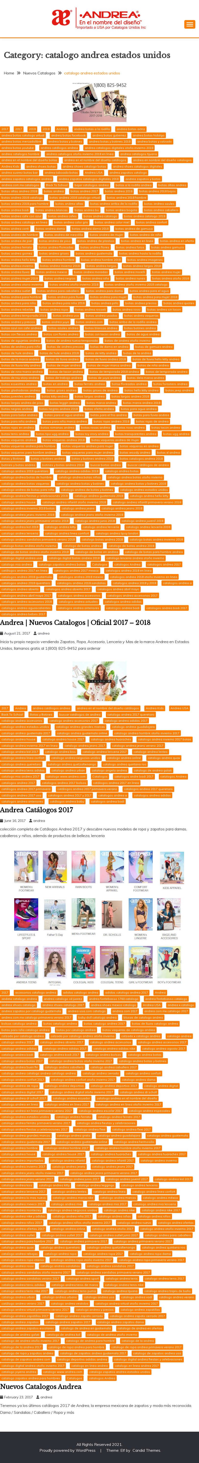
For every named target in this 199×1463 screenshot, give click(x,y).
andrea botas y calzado (154, 141)
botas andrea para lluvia (65, 297)
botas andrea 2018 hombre (126, 197)
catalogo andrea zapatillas (140, 1309)
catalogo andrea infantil (67, 1160)
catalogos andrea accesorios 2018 (26, 601)
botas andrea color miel (112, 222)
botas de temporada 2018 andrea (114, 371)
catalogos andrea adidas (123, 601)
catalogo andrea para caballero (168, 1235)
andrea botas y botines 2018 (109, 141)
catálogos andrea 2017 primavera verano (87, 789)
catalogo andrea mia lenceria (154, 1204)
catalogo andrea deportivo (64, 1086)
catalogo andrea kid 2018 (19, 527)
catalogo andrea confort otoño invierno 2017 (83, 1079)
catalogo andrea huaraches (111, 739)
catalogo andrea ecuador (71, 1098)
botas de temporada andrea (166, 371)
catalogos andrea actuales (78, 601)
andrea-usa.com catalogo (87, 1011)
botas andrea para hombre (21, 297)
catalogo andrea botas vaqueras (25, 483)
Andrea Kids (10, 166)
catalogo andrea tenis (122, 1278)
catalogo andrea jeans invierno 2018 (27, 514)
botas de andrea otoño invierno (127, 340)
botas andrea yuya (55, 322)
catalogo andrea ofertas (176, 1222)
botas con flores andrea (61, 334)
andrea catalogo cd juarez (63, 999)
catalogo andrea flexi (90, 1129)
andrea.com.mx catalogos (20, 185)
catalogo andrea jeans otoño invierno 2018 (92, 514)
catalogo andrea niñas (114, 1216)
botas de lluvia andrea (62, 359)
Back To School (57, 185)
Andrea (61, 129)
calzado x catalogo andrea (140, 1036)
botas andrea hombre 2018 (101, 260)
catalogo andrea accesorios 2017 (73, 720)
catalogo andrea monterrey (21, 1210)
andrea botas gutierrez (109, 135)
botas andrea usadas (101, 315)
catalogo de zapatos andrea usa (157, 1353)
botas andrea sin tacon (164, 309)
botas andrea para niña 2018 (64, 303)
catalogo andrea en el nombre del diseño (127, 1098)
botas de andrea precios (65, 346)
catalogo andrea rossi (17, 1266)
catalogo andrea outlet (18, 1235)
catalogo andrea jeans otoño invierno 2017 (32, 1173)
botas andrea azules (159, 203)
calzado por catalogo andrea (22, 1036)
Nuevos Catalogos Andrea (42, 1387)
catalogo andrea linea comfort (67, 533)
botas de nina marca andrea (22, 371)
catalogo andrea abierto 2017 (61, 1042)
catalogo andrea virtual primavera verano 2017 (35, 1309)
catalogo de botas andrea (82, 546)
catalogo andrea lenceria (101, 527)
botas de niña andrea (153, 365)
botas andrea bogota (121, 210)
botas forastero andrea (170, 384)
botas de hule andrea (17, 353)
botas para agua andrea (139, 409)
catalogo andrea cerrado (101, 1073)
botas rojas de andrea (152, 421)
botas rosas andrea (95, 427)
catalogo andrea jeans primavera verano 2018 (34, 521)
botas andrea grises (54, 253)
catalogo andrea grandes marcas (80, 727)
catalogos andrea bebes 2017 (23, 614)
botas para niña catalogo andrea (25, 1030)
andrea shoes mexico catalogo (113, 1005)
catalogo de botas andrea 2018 (131, 546)
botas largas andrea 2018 (130, 396)
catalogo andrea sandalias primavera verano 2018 (38, 539)
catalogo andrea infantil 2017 (113, 1160)
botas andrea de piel (16, 241)
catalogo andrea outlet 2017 (62, 1235)
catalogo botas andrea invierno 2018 (156, 539)
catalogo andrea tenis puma (75, 1291)
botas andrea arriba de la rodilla (113, 203)
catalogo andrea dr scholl (138, 1092)
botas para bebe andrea (19, 415)
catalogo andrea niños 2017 (21, 1222)
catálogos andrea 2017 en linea (24, 570)
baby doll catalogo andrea (97, 1017)
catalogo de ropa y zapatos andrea (27, 1353)
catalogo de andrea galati (153, 770)
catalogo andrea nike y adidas (23, 1216)
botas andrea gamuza (167, 247)
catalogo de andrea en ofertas (140, 1328)
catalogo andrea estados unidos (144, 490)
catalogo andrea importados (22, 1160)
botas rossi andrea (131, 427)
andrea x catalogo (181, 1005)
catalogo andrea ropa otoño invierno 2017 (81, 1260)
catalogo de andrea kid (63, 1334)
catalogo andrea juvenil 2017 (127, 1179)
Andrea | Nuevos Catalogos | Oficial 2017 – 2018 (77, 623)
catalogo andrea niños (154, 1216)
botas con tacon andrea (102, 334)
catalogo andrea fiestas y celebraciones (106, 1123)
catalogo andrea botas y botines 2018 (138, 483)
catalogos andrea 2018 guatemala (26, 577)
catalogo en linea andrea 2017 (137, 1365)
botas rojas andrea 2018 (111, 421)
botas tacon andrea (165, 427)
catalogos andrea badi (122, 608)
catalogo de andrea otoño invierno (112, 1334)
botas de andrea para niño (20, 346)
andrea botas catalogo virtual (22, 135)
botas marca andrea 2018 (141, 403)
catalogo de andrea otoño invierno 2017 (30, 1341)
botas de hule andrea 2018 (59, 353)
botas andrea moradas (91, 272)
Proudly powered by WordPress (68, 1450)
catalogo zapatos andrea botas (62, 564)
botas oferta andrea (99, 409)
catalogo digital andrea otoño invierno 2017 (32, 1365)
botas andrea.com (89, 322)
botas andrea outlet (15, 291)
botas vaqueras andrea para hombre (28, 446)
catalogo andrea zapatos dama (120, 1322)
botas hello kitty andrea (141, 390)
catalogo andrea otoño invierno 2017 (166, 1229)
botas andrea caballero (161, 210)
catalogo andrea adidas (19, 1048)
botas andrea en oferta (177, 241)
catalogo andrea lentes (151, 752)
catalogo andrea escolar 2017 (100, 1111)
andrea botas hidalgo (148, 135)
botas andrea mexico (51, 272)
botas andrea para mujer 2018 (155, 297)
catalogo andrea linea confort (22, 758)
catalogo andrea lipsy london (117, 533)
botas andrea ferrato (16, 247)
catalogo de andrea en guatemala (86, 1328)
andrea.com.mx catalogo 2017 (166, 1011)
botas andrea (54, 191)
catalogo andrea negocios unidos (75, 758)
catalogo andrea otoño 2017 (112, 1229)
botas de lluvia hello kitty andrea (156, 359)
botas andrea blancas (52, 210)
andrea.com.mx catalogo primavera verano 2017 (36, 1017)
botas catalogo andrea (60, 1023)
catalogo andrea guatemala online (82, 733)
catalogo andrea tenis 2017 (164, 1278)
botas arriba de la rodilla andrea (133, 322)
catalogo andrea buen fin (19, 1067)
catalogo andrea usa (99, 1297)
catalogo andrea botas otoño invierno (135, 477)
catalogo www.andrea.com (66, 776)
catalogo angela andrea (109, 770)
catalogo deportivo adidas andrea (82, 1359)
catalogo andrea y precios (95, 1309)
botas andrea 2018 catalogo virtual (75, 197)
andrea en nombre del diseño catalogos (162, 160)
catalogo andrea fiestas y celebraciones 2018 (34, 496)
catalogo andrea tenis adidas (23, 770)
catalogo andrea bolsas (103, 1054)
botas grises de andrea (100, 390)
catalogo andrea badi (17, 1054)
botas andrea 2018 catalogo (22, 197)
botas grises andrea (61, 390)
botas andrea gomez (16, 253)
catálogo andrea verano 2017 (22, 1303)
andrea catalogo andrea (19, 999)
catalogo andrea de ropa (19, 1086)
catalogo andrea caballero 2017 (113, 1067)
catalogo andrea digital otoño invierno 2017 (81, 1092)
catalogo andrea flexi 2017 (131, 1129)
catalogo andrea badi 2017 (59, 1054)
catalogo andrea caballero (64, 1067)
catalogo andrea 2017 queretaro (130, 714)
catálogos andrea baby (67, 801)
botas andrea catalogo (100, 216)
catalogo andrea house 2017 (63, 739)
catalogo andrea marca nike (73, 1197)
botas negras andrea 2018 (58, 409)
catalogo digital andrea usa (21, 558)
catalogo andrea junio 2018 (95, 521)
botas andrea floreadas (56, 247)
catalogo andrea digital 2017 (22, 1092)
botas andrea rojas (54, 309)
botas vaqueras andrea (18, 440)
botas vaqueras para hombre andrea (28, 452)
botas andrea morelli (130, 272)
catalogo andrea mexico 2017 (22, 1204)
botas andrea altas (69, 203)
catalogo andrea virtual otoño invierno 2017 (126, 1303)
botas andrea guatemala (94, 253)
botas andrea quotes (178, 303)
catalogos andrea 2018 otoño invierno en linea (143, 577)
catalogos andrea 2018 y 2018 (134, 583)
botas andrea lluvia (15, 272)
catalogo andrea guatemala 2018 (99, 496)
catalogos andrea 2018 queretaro (25, 583)
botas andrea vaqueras (141, 315)
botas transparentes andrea (135, 434)
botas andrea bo (87, 210)
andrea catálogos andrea (59, 148)
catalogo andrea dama (138, 1079)
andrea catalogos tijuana (138, 154)
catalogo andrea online (124, 758)
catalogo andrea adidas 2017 (126, 720)
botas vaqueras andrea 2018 (64, 440)
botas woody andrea (135, 452)
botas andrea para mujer (108, 297)
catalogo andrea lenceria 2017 (105, 752)
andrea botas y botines (65, 141)
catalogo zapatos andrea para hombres (30, 1378)
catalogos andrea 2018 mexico (81, 577)
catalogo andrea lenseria (19, 533)
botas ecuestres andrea (19, 384)
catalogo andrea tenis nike (124, 1285)
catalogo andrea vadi (136, 1297)
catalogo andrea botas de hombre (26, 477)
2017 (4, 129)
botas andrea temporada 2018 (23, 315)
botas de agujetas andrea (20, 340)
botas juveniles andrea (18, 396)
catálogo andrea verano (176, 1297)
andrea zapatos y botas (143, 179)
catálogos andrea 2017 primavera (25, 789)
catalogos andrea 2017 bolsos (64, 783)
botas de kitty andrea (101, 353)
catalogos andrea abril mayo (118, 589)
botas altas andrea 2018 (19, 191)
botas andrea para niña (18, 303)
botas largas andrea (90, 396)
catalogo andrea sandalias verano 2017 (30, 1278)
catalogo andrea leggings (95, 1185)
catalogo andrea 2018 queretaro (25, 471)
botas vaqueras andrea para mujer (87, 446)
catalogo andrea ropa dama (150, 1254)
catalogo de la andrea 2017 (21, 1347)
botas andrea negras (60, 278)
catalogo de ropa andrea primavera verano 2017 (146, 1347)
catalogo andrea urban (68, 770)
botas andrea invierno (17, 266)
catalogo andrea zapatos (20, 1322)
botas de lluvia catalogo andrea (155, 1023)
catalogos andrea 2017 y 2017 (69, 795)
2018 (32, 129)
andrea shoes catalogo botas (84, 166)
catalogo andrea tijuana (120, 1291)
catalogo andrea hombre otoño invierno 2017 (146, 733)
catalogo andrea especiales (149, 1111)
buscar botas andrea (105, 465)
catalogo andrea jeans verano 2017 (137, 745)
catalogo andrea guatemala (167, 1135)
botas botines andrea (140, 328)
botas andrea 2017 (84, 191)
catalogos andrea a (177, 583)
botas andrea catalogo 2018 (144, 216)
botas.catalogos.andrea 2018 (141, 458)
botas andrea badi (15, 210)
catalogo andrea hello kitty (149, 496)
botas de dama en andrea (109, 346)
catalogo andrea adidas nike (114, 1048)
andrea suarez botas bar (19, 172)
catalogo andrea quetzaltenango (72, 764)
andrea (44, 633)
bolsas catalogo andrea (19, 1023)
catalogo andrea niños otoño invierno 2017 (80, 1222)
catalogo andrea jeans (78, 508)
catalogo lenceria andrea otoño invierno (135, 558)
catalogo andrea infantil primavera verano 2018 (147, 502)
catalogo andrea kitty (60, 527)
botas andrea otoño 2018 (170, 278)
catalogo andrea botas (122, 471)
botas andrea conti (15, 228)
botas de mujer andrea (64, 365)
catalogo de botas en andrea (96, 552)
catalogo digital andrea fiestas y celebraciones (148, 1359)
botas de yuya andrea (104, 378)
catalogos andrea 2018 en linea (128, 570)
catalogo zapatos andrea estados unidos (119, 1372)
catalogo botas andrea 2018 (102, 539)
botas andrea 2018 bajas (157, 191)
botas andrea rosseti (90, 309)
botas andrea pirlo (104, 303)
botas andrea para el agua (149, 291)
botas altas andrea (172, 185)
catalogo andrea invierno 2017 (23, 1166)
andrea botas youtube (17, 148)
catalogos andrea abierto (20, 589)
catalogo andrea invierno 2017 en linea (29, 745)
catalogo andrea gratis (73, 1135)
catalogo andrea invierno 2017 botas (164, 739)
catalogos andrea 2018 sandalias (81, 583)
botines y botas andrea (18, 465)
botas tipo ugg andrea (52, 434)
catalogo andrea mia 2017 (107, 1204)
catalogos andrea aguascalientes (26, 608)
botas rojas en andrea (17, 427)
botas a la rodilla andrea (133, 185)
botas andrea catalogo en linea (24, 222)
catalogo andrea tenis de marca (74, 1285)
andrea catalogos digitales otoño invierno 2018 (119, 148)
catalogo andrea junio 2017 (79, 1179)
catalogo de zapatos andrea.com (25, 1359)
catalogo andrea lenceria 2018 (148, 527)
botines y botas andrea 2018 (63, 465)
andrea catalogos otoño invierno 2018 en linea (79, 154)
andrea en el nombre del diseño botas (29, 160)
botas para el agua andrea (64, 415)
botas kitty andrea (55, 396)
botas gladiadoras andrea (20, 390)
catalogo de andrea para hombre (90, 1341)
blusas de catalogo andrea (143, 1017)
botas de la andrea (137, 353)
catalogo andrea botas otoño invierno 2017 (81, 1061)
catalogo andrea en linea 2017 (67, 1104)
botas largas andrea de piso (22, 403)
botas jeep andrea (179, 390)
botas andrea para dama (104, 291)
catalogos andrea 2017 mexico (76, 570)
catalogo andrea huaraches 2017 (162, 1154)
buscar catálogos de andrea (148, 465)
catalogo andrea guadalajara (133, 727)
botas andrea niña (95, 278)
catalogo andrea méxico (160, 1197)
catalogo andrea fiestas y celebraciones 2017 (34, 1129)
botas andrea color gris (71, 222)
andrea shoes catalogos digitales (137, 166)
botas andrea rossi (126, 309)
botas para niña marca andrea (65, 421)
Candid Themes (146, 1450)
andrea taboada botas (61, 172)
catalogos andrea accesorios (79, 595)
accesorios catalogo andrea (35, 992)
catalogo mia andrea (16, 564)
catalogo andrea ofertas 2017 (23, 1229)
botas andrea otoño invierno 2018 (74, 284)
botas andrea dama (50, 228)
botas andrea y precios (18, 322)
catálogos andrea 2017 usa (21, 795)
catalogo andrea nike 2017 (161, 1210)
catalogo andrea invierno (159, 1160)
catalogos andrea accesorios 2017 (132, 595)
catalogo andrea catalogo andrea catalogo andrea (38, 1073)
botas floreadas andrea (129, 384)
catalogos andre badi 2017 (133, 776)
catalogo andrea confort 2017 (22, 1079)
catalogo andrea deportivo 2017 (114, 1086)
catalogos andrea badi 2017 (166, 608)
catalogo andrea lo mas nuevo (23, 1197)
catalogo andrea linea (109, 1191)
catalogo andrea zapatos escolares (27, 1328)
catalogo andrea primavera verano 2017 (143, 1241)
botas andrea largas (101, 266)
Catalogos (99, 564)
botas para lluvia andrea (151, 415)
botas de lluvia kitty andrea (20, 365)
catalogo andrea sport (82, 1278)
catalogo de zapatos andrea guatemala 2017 (93, 1353)
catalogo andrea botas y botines (80, 483)
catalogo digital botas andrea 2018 (74, 558)
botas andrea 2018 (118, 191)
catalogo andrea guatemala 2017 (25, 733)
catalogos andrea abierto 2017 (68, 589)
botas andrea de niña (145, 235)
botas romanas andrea (57, 427)
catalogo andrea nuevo (134, 1222)
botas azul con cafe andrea (21, 328)
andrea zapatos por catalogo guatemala (31, 1011)
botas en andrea (55, 384)
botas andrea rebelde (17, 309)
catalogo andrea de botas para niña (27, 490)
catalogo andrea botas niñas (80, 477)
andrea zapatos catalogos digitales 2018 (89, 179)
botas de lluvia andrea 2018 (106, 359)
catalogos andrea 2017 (164, 564)
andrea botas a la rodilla (92, 129)
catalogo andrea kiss (60, 752)
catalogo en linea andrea (89, 1365)
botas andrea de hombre (19, 235)
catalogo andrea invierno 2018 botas (28, 508)
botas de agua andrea (143, 334)
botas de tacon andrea (66, 371)
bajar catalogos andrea (92, 185)
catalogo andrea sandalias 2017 (110, 1266)
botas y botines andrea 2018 (92, 458)
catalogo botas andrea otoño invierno (28, 546)
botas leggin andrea (65, 403)
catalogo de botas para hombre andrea (154, 552)
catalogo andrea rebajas (19, 1254)
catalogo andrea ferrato (73, 1117)
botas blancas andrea (101, 328)
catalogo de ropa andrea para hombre (76, 1347)
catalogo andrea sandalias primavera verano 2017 (113, 1272)
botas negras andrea (16, 409)
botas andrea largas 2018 (142, 266)
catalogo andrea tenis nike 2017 (24, 1291)
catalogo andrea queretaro (21, 764)
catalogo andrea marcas (118, 1197)
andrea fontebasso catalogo (166, 999)
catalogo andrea (179, 1036)
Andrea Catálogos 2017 (37, 810)
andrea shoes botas (41, 166)
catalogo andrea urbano (59, 1297)
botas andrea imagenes (145, 260)
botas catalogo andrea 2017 (104, 1023)
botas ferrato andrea (90, 384)
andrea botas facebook (68, 135)
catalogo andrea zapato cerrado (79, 1316)
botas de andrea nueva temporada (72, 340)
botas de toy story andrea (20, 378)
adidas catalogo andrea (80, 992)
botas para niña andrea (18, 421)
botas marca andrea (101, 403)
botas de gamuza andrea (154, 346)
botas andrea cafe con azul (21, 216)
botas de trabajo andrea (64, 378)
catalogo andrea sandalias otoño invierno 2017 (35, 1272)
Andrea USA (94, 172)
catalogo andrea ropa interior (22, 1260)
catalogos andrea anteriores (78, 608)
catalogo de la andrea (138, 1341)
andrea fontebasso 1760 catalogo (113, 999)
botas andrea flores (94, 247)
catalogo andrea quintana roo (124, 764)
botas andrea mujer (166, 272)
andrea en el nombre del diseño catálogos (95, 160)
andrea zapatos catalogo (128, 172)
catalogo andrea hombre (19, 1148)
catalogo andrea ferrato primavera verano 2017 (35, 1123)
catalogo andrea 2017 (17, 1042)
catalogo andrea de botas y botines (87, 490)
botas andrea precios (141, 303)
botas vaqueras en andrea (139, 446)
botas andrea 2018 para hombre (25, 203)
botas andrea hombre (58, 260)
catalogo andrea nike (119, 1210)
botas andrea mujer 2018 (19, 278)
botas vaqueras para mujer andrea (87, 452)
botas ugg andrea (176, 434)
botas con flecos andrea (19, 334)
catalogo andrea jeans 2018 (121, 508)
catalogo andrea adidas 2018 (76, 471)
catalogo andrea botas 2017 (22, 1061)
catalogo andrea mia (66, 1204)
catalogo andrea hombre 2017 (66, 1148)
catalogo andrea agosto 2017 (163, 1048)
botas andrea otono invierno (22, 284)
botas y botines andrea (48, 458)
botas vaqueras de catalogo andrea (128, 1030)
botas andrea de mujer (106, 235)
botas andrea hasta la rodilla (140, 253)
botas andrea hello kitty (18, 260)
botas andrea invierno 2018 (60, 266)
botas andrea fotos (130, 247)
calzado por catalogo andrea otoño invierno (82, 1036)
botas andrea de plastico (95, 241)
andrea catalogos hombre (20, 154)
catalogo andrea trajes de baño (167, 1291)
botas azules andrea (63, 328)
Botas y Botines (12, 458)
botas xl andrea (168, 452)
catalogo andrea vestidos (69, 1303)
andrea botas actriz (131, 129)
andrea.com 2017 (124, 1011)
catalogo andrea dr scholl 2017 (23, 1098)
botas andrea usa (66, 315)
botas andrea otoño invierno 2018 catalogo (136, 284)
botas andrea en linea (137, 241)
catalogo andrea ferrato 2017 (119, 1117)
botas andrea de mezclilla (64, 235)
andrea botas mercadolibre (21, 141)
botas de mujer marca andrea (109, 365)
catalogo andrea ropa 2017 (103, 1254)
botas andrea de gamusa (134, 228)
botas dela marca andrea (145, 378)
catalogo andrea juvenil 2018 (142, 521)
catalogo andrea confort (143, 1073)
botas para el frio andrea (108, 415)
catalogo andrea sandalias (60, 1266)
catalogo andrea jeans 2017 (84, 745)
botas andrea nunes (130, 278)
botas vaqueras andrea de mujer (115, 440)
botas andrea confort (151, 222)
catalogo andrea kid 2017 (19, 752)
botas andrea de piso (55, 241)
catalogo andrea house (18, 502)
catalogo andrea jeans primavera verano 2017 (103, 1173)
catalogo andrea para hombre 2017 (27, 1241)
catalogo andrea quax (164, 758)
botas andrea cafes (62, 216)
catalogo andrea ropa (60, 1254)
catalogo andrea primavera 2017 (83, 1241)
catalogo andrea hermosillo (134, 1142)
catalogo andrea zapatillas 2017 (25, 1316)
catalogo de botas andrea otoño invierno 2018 (35, 552)
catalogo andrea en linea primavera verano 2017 (36, 1111)
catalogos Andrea (127, 564)
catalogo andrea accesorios (21, 720)
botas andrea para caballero (58, 291)
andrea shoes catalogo (18, 1005)
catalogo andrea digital (161, 1086)
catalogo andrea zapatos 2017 (68, 1322)
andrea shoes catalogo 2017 (63, 1005)
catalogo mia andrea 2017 (20, 776)
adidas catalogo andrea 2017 (126, 992)
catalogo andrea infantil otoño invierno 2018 (74, 502)
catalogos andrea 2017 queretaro (148, 789)
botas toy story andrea (91, 434)
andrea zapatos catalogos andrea (26, 179)
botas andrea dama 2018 (90, 228)
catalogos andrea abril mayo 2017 (26, 595)
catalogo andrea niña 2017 (71, 1216)
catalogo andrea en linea (19, 1104)
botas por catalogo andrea (76, 1030)
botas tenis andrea (15, 434)
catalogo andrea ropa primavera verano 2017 (151, 1260)
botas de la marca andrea (20, 359)
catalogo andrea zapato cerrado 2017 (137, 1316)
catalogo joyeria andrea (18, 1372)
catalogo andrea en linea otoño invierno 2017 (128, 1104)
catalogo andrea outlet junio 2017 (113, 1235)
